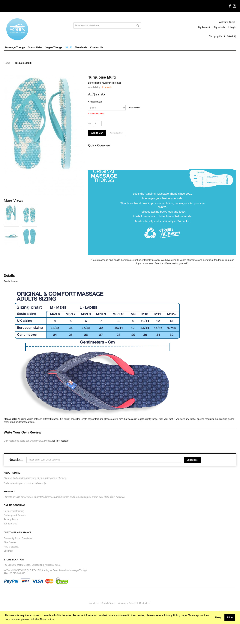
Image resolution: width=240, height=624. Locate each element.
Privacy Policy (11, 519)
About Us (93, 603)
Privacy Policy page (175, 615)
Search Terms (108, 603)
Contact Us (144, 603)
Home (7, 63)
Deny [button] (218, 617)
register (64, 441)
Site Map (8, 551)
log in (55, 441)
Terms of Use (10, 523)
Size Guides (10, 542)
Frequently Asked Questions (18, 538)
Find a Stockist (11, 546)
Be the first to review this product (104, 83)
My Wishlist (220, 27)
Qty (90, 123)
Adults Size (95, 101)
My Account (204, 27)
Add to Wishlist (116, 133)
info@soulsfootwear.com (22, 422)
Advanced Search (127, 603)
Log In (233, 27)
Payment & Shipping (14, 511)
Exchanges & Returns (15, 515)
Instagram (234, 6)
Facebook (230, 6)
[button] (212, 617)
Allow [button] (230, 617)
